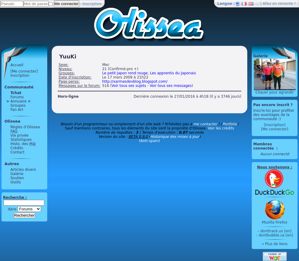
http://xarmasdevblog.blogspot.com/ (134, 81)
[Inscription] (274, 125)
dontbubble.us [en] (276, 235)
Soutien (17, 178)
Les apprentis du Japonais (173, 73)
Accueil (16, 65)
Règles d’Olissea (25, 127)
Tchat (15, 93)
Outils (15, 182)
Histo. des (23, 144)
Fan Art (16, 110)
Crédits (16, 148)
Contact (17, 152)
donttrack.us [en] (276, 231)
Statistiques (21, 140)
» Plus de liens (274, 244)
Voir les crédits (221, 128)
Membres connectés (264, 146)
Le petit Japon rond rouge (125, 73)
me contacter (205, 124)
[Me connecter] (24, 71)
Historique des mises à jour (174, 137)
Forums (17, 97)
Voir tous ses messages (171, 86)
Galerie (16, 174)
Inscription (92, 4)
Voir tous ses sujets (129, 86)
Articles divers (23, 170)
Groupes (17, 105)
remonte (285, 3)
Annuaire (18, 101)
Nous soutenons (273, 167)
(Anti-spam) (149, 141)
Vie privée (19, 135)
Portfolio (229, 124)
